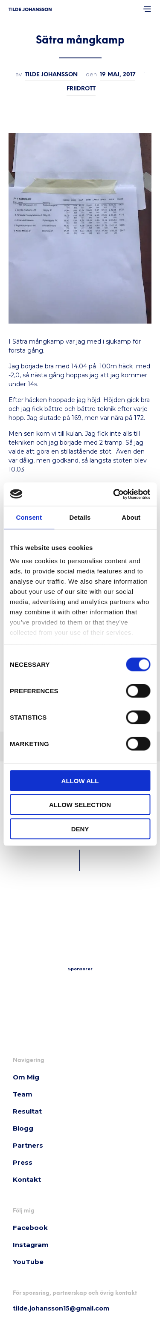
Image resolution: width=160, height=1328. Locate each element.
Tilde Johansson (51, 75)
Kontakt (27, 1179)
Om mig (26, 1077)
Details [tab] (80, 517)
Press (22, 1162)
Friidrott (81, 89)
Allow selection (80, 804)
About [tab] (131, 517)
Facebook (30, 1228)
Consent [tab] (29, 517)
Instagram (31, 1245)
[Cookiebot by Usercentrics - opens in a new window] (114, 494)
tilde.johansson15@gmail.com (61, 1308)
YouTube (28, 1262)
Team (22, 1094)
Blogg (23, 1128)
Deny (80, 828)
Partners (28, 1145)
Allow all (80, 780)
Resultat (27, 1111)
